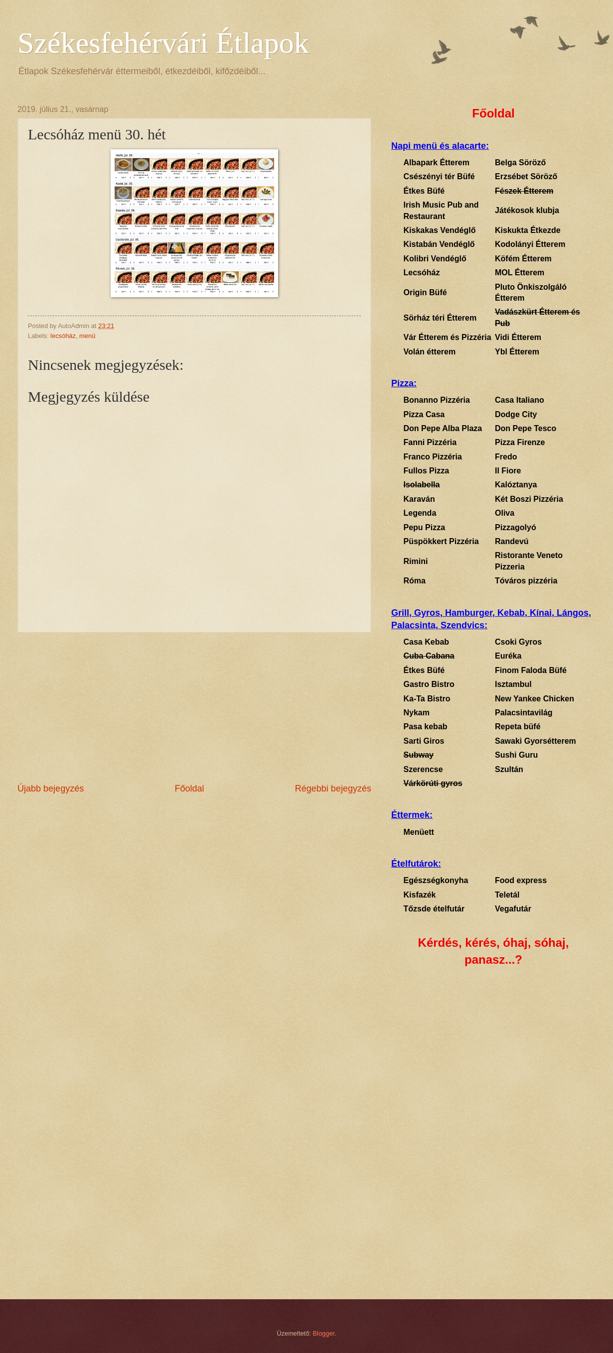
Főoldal (189, 788)
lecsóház (63, 335)
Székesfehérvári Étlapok (163, 42)
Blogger (324, 1333)
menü (87, 335)
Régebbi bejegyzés (333, 788)
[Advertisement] (194, 707)
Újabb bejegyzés (50, 788)
